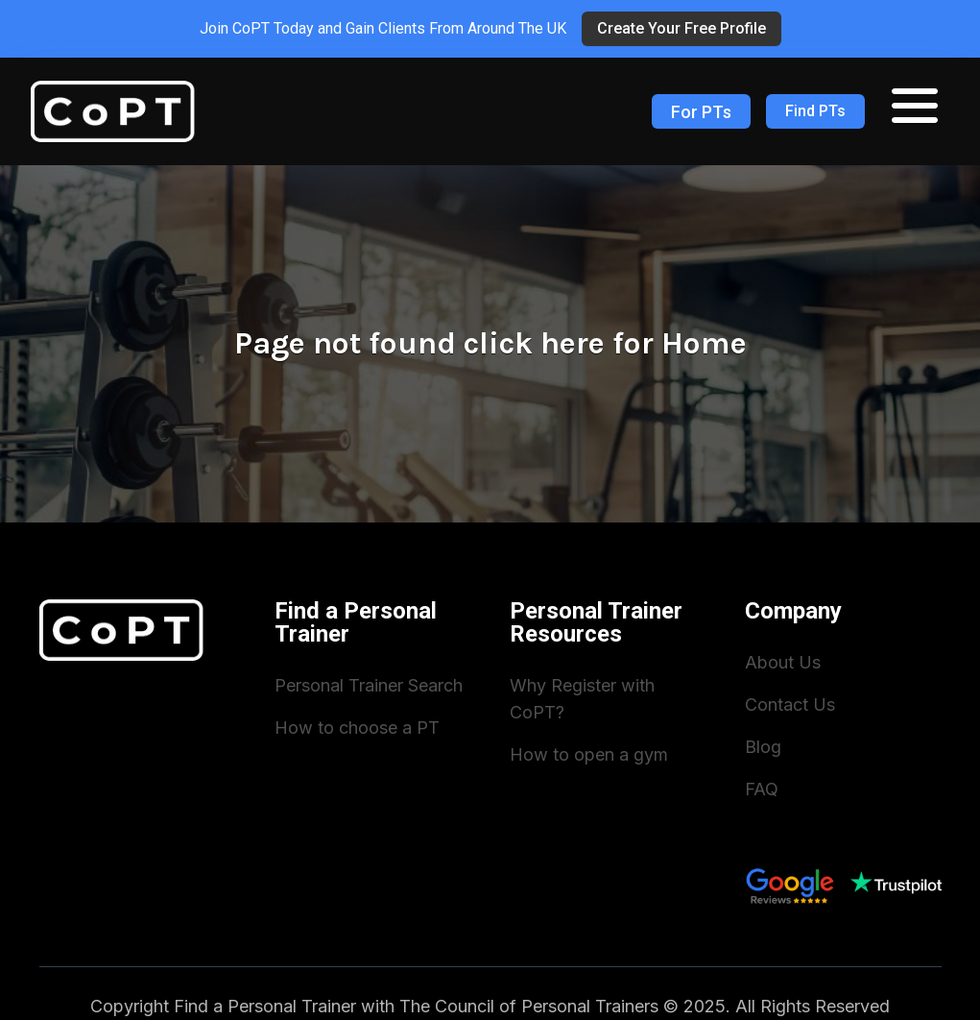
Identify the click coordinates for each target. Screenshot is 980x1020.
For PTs (701, 112)
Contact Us (790, 704)
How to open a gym (589, 754)
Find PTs (815, 111)
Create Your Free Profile (681, 28)
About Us (783, 662)
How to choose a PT (357, 727)
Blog (763, 747)
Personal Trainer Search (369, 685)
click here (534, 343)
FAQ (761, 789)
